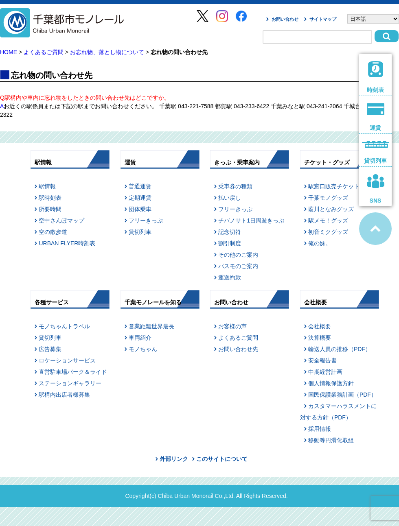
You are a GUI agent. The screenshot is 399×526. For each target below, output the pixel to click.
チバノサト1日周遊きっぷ (251, 220)
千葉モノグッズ (328, 197)
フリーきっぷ (146, 220)
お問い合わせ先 (238, 349)
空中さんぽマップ (61, 220)
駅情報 (47, 186)
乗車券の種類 (235, 186)
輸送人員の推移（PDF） (339, 349)
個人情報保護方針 (331, 383)
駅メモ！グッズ (328, 220)
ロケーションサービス (67, 360)
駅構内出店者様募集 (64, 394)
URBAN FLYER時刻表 (67, 243)
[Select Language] (373, 19)
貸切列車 (140, 232)
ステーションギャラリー (70, 383)
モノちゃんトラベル (64, 326)
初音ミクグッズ (328, 232)
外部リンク (174, 459)
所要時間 (50, 209)
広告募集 (50, 349)
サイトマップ (322, 19)
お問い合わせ (285, 19)
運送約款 (229, 277)
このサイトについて (222, 459)
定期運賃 (140, 197)
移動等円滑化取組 (331, 440)
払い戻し (229, 197)
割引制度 (229, 243)
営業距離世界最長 (151, 326)
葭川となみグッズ (331, 209)
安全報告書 (322, 360)
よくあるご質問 (44, 52)
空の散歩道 (53, 232)
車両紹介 (140, 337)
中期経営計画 (325, 372)
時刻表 (375, 77)
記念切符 (229, 232)
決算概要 (319, 337)
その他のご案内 (238, 254)
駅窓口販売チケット (334, 186)
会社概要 (319, 326)
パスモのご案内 (238, 266)
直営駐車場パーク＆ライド (73, 372)
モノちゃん (143, 349)
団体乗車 (140, 209)
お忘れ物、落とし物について (107, 52)
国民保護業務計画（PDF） (342, 394)
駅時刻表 (50, 197)
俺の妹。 (319, 243)
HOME (8, 52)
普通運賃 (140, 186)
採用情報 (319, 429)
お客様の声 (232, 326)
